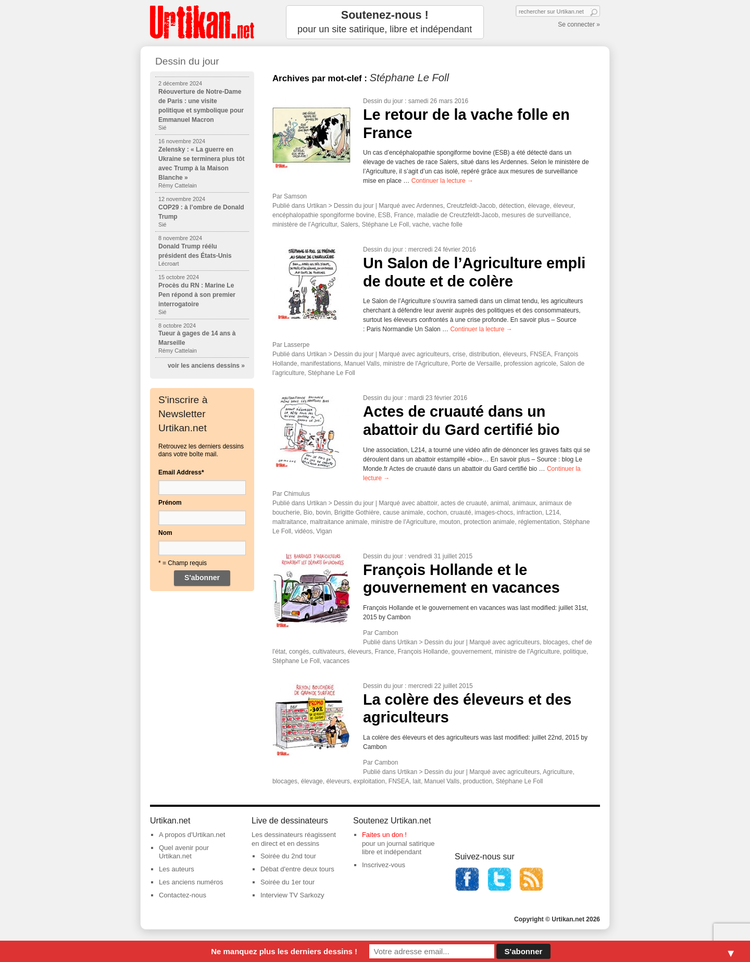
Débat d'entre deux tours (297, 869)
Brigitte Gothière (357, 512)
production (477, 781)
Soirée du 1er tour (287, 882)
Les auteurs (176, 869)
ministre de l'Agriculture (415, 363)
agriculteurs (433, 354)
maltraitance (289, 522)
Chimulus (297, 493)
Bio (307, 512)
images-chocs (493, 512)
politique (574, 651)
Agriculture (557, 772)
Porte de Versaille (476, 363)
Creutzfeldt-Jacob (470, 205)
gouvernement (472, 651)
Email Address (181, 472)
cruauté (461, 512)
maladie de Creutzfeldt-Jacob (457, 215)
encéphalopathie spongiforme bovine (323, 215)
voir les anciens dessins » (206, 365)
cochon (437, 512)
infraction (529, 512)
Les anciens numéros (191, 882)
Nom (165, 532)
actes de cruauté (464, 503)
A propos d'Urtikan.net (192, 835)
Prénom (170, 502)
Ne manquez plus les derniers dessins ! (284, 951)
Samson (295, 196)
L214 (552, 512)
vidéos (304, 531)
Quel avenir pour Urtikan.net (184, 852)
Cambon (386, 632)
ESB (384, 215)
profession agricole (530, 363)
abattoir (427, 503)
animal (499, 503)
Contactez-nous (182, 895)
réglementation (538, 522)
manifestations (321, 363)
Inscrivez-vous (383, 865)
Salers (349, 224)
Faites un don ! (384, 835)
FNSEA (540, 354)
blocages (555, 642)
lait (417, 781)
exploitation (369, 781)
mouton (449, 522)
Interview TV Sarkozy (292, 895)
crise (459, 354)
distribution (484, 354)
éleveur (563, 205)
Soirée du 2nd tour (288, 856)
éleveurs (514, 354)
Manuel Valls (362, 363)
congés (299, 651)
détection (511, 205)
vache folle (448, 224)
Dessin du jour (383, 101)
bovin (323, 512)
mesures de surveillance (535, 215)
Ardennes (429, 205)
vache (421, 224)
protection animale (489, 522)
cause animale (403, 512)
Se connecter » (579, 24)
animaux (523, 503)
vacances (336, 661)
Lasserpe (296, 344)
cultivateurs (328, 651)
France (404, 215)
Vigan (324, 531)
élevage (538, 205)
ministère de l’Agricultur (304, 224)
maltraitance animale (339, 522)
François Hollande (422, 651)
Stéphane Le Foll (385, 224)
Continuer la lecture (442, 180)
